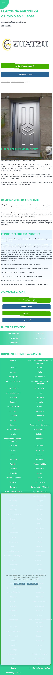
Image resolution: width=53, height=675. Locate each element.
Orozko (40, 420)
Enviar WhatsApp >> (25, 66)
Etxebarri (13, 468)
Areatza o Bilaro (13, 429)
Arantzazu (40, 446)
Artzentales (13, 388)
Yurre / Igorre (39, 429)
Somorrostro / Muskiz (40, 487)
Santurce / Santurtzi (13, 491)
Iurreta (13, 434)
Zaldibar (39, 434)
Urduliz (39, 478)
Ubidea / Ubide (39, 464)
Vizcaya (13, 360)
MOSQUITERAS (39, 338)
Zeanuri (13, 402)
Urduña (13, 420)
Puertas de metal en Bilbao (17, 82)
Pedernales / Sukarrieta (40, 425)
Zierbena (13, 450)
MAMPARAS (13, 343)
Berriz (39, 393)
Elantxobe (13, 473)
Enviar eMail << (26, 313)
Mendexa (40, 411)
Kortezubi (40, 450)
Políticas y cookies (13, 672)
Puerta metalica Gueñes (40, 668)
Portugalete (40, 482)
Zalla (40, 372)
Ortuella (13, 425)
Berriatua (40, 459)
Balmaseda (40, 376)
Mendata (13, 411)
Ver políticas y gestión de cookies (25, 579)
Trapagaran (13, 376)
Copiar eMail (26, 320)
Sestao (13, 367)
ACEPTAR (32, 584)
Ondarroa (40, 416)
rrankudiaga (39, 388)
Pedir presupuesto (25, 74)
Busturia (13, 397)
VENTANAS (39, 334)
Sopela (13, 372)
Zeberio (40, 402)
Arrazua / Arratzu (13, 393)
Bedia (13, 668)
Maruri (39, 406)
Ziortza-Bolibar (13, 406)
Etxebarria (39, 468)
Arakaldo (13, 446)
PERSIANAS (13, 338)
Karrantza (40, 397)
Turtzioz (13, 464)
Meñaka (13, 416)
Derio (13, 455)
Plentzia (13, 482)
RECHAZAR (19, 584)
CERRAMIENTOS (13, 334)
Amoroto (39, 439)
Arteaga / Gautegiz (13, 478)
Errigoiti (13, 487)
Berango (39, 455)
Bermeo (13, 459)
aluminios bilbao (5, 82)
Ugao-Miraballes (40, 491)
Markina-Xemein (13, 381)
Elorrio (39, 473)
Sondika (39, 367)
